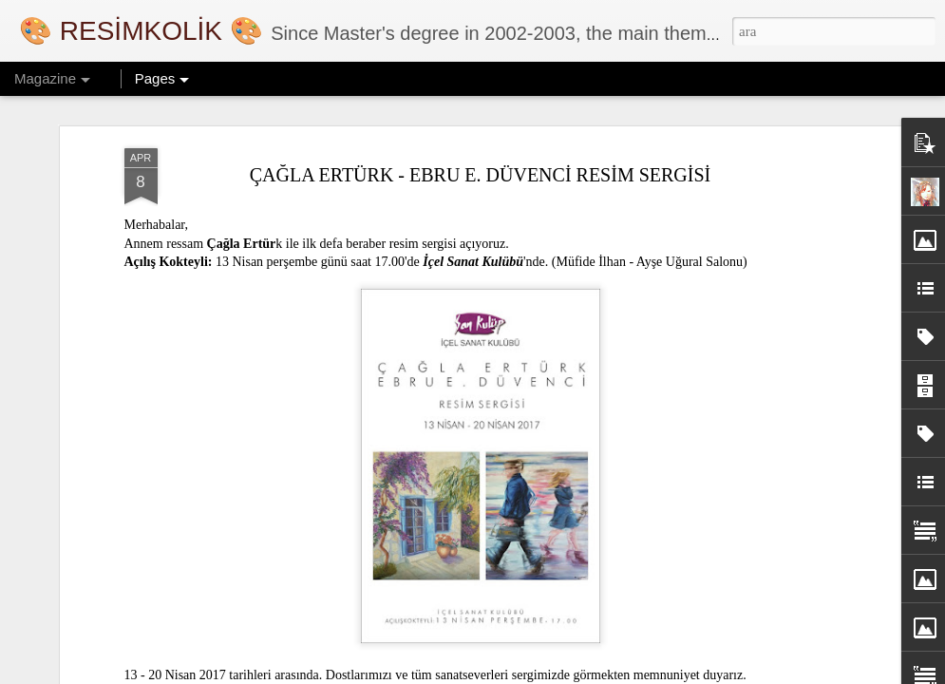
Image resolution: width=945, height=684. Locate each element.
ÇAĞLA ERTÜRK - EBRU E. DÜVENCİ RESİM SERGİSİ (480, 174)
